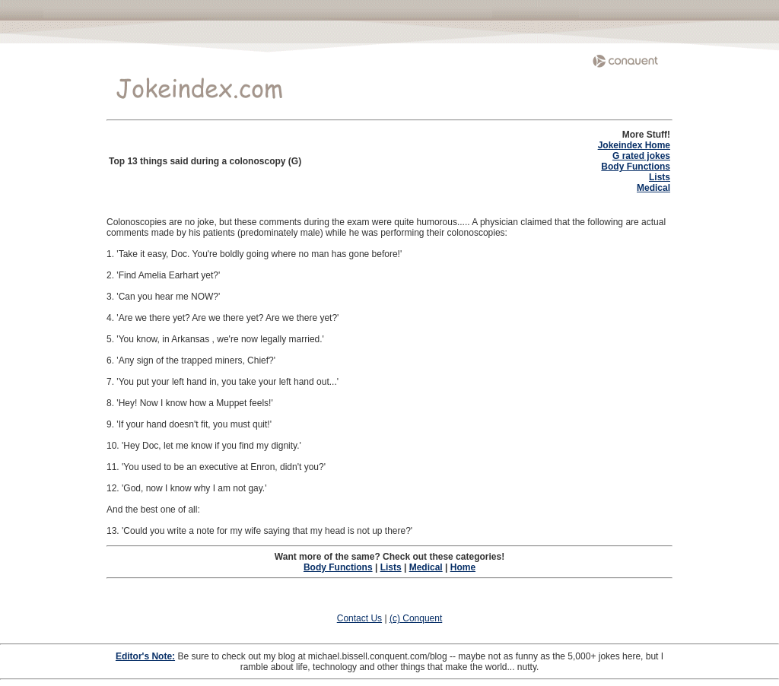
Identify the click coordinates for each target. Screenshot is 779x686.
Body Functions (635, 166)
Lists (659, 177)
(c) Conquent (416, 618)
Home (462, 567)
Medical (653, 188)
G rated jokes (641, 156)
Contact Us (359, 618)
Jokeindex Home (634, 145)
